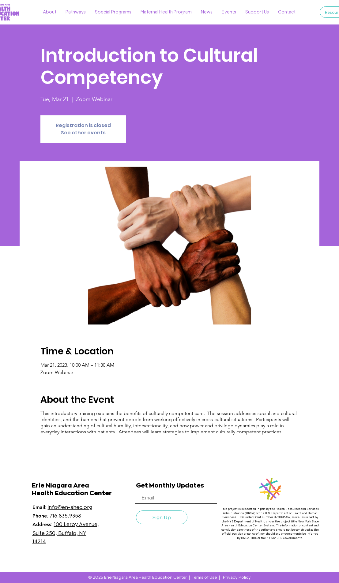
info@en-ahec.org (70, 507)
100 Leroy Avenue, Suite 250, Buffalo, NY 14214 (65, 532)
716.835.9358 (64, 515)
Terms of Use (204, 577)
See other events (83, 132)
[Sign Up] (161, 517)
